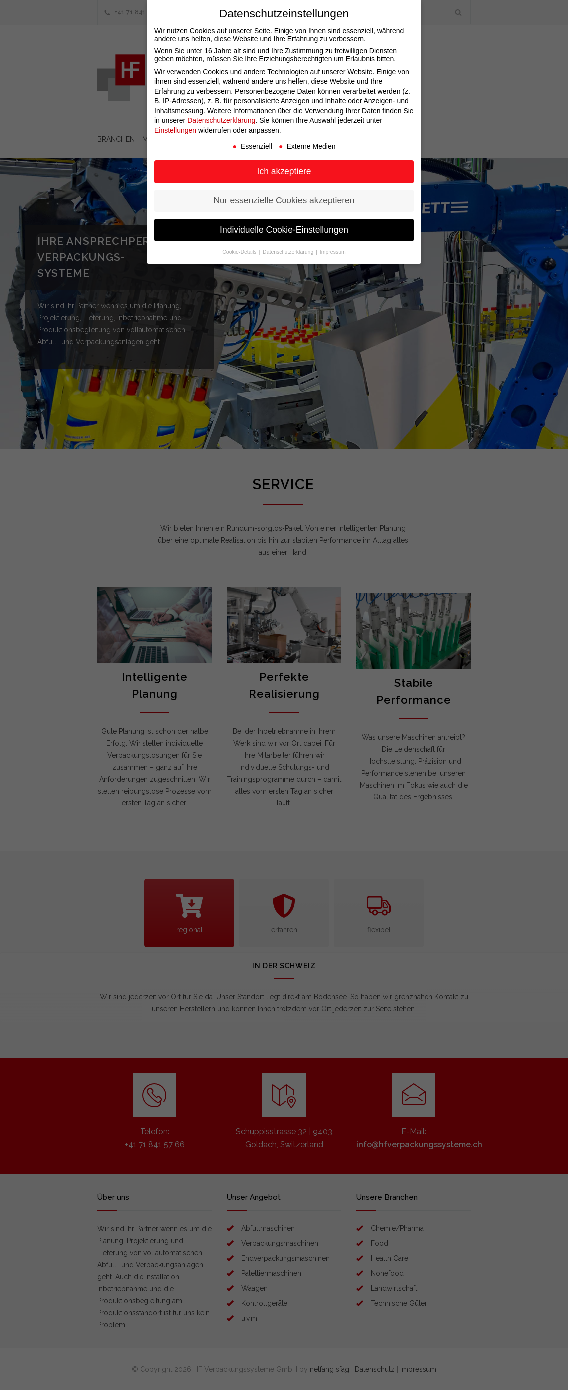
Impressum (333, 252)
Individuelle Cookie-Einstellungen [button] (284, 230)
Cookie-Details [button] (240, 252)
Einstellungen (175, 130)
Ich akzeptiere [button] (284, 171)
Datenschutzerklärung (221, 120)
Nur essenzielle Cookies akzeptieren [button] (283, 200)
